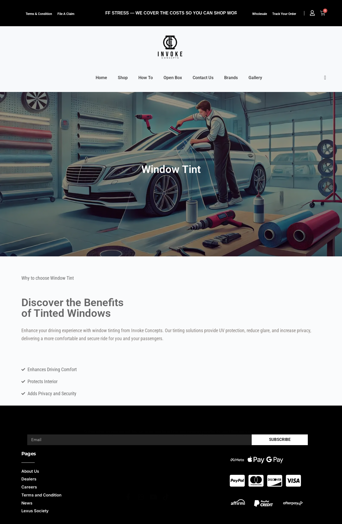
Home (101, 77)
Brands (231, 77)
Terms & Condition (39, 14)
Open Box (173, 77)
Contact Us (203, 77)
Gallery (255, 77)
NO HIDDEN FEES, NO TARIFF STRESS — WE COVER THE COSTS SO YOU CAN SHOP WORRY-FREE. (158, 13)
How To (145, 77)
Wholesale (259, 14)
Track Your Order (284, 14)
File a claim (65, 14)
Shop (123, 77)
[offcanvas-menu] (325, 78)
